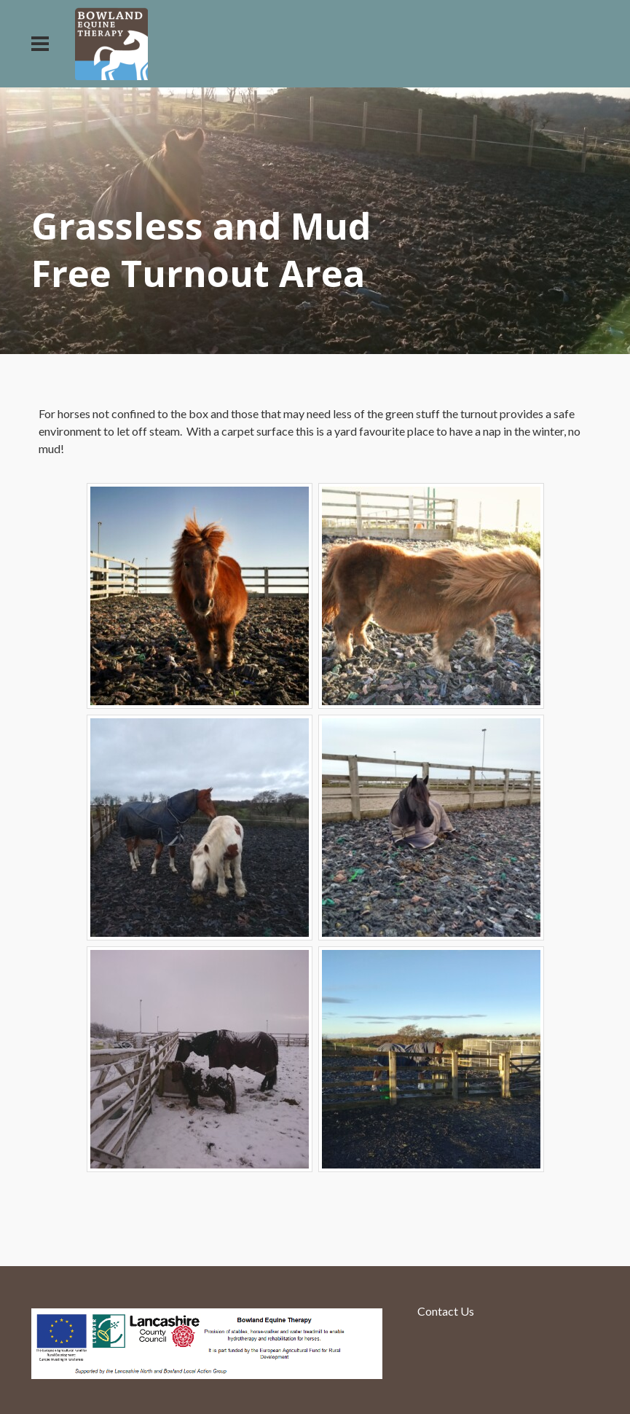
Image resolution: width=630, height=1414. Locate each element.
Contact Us (445, 1311)
